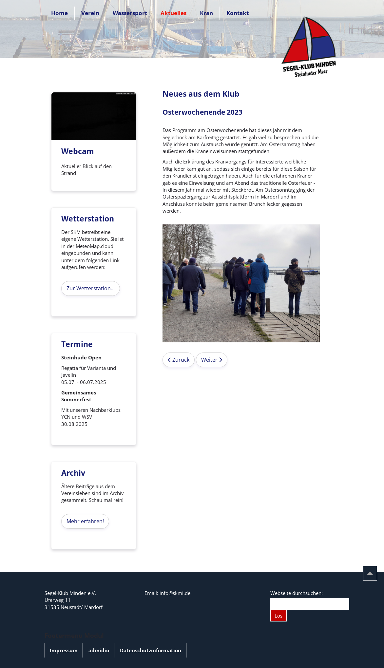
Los (278, 615)
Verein (90, 13)
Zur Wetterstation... (91, 288)
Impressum (64, 650)
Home (59, 13)
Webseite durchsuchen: (296, 593)
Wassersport (130, 13)
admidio (98, 650)
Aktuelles (173, 13)
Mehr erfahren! (85, 521)
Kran (206, 13)
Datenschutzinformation (150, 650)
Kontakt (237, 13)
